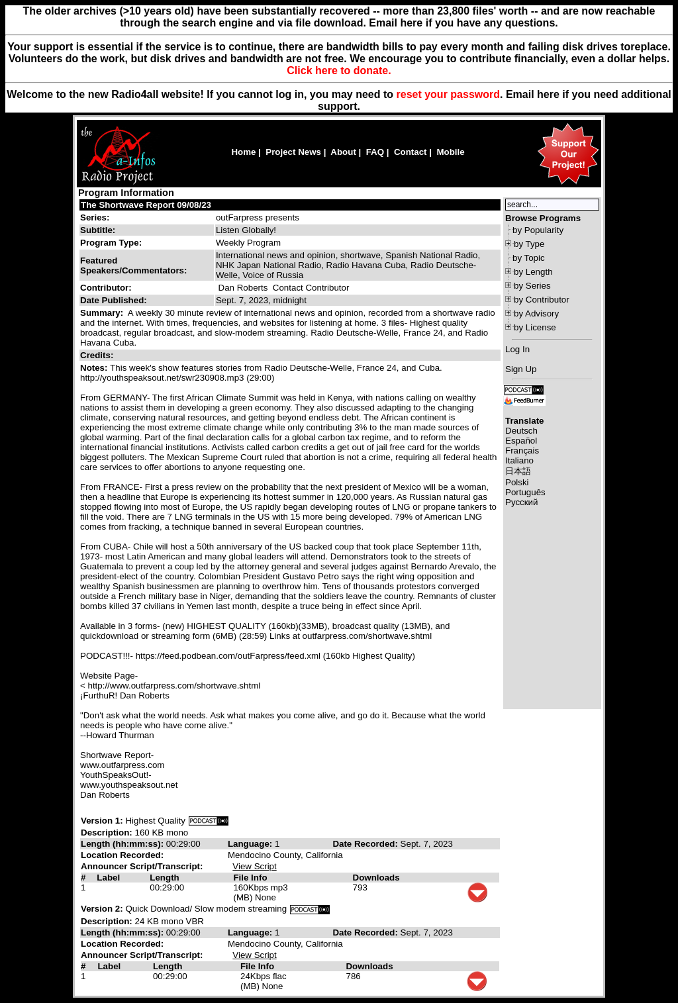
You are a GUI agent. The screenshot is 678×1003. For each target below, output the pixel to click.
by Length (533, 272)
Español (521, 441)
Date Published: (113, 300)
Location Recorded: (122, 855)
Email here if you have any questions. (463, 22)
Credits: (98, 355)
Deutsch (521, 431)
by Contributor (541, 300)
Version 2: (102, 909)
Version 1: (102, 821)
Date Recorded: (366, 844)
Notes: (95, 368)
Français (522, 450)
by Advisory (536, 313)
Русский (521, 502)
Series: (94, 217)
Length (164, 878)
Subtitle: (97, 230)
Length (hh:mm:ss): (123, 844)
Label (108, 878)
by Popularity (537, 230)
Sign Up (520, 369)
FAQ (375, 152)
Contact (410, 152)
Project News (293, 152)
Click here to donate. (339, 70)
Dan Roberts (243, 288)
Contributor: (106, 288)
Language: (251, 844)
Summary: (103, 313)
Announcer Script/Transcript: (142, 866)
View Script (254, 866)
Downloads (376, 878)
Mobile (450, 152)
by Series (532, 286)
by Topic (528, 258)
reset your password (449, 94)
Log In (517, 349)
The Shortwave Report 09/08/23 (146, 205)
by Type (529, 244)
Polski (517, 482)
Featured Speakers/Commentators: (133, 265)
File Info (250, 878)
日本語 (518, 471)
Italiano (519, 460)
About (343, 152)
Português (525, 492)
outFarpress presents (257, 217)
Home (243, 152)
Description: (107, 832)
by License (535, 327)
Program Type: (111, 243)
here (548, 94)
